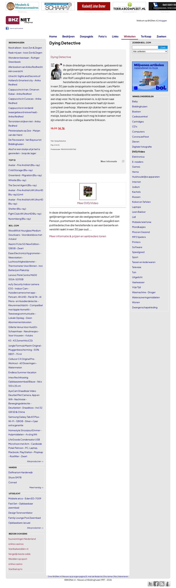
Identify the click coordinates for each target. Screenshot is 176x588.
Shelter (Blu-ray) (17, 208)
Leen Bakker (139, 211)
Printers (136, 241)
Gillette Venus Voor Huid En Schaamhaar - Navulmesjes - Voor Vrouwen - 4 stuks (23, 331)
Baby (135, 101)
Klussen (136, 196)
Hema (135, 171)
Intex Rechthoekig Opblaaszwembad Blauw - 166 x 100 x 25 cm (25, 381)
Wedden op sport (17, 558)
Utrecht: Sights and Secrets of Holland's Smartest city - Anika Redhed (24, 80)
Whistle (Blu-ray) (17, 180)
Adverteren (123, 576)
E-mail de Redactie (94, 576)
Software (137, 247)
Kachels (136, 191)
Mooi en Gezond (141, 231)
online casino (15, 563)
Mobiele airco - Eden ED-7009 (24, 498)
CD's (134, 126)
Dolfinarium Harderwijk (20, 472)
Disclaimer (108, 576)
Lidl (134, 216)
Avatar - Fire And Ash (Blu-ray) (24, 164)
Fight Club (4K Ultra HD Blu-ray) (24, 213)
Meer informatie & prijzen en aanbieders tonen (77, 236)
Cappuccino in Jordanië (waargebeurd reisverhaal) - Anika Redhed (23, 112)
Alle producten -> (35, 461)
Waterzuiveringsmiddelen (146, 297)
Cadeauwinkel (140, 116)
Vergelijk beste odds (19, 553)
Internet (136, 181)
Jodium (136, 186)
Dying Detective (61, 57)
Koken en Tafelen (141, 201)
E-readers (137, 161)
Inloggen (163, 20)
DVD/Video (138, 151)
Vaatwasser (138, 282)
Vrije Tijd (136, 287)
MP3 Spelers (139, 236)
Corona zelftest (140, 136)
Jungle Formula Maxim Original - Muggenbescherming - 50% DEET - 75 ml (25, 349)
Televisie (136, 267)
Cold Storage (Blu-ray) (20, 170)
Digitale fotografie (142, 146)
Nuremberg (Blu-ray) (19, 218)
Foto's (103, 36)
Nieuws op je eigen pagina (74, 576)
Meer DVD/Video (87, 203)
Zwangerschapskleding (144, 307)
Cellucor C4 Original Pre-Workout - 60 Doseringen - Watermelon (22, 363)
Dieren (135, 141)
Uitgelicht (137, 277)
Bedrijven (68, 36)
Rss (115, 576)
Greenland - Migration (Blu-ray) (25, 175)
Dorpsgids (86, 36)
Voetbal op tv (15, 568)
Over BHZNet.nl (54, 576)
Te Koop (146, 36)
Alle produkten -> (35, 528)
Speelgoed (138, 251)
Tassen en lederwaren (143, 262)
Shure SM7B (15, 477)
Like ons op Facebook (16, 28)
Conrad (12, 482)
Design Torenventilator (20, 512)
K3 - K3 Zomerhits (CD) (20, 340)
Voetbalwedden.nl (18, 548)
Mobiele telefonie (141, 221)
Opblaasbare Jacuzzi (19, 522)
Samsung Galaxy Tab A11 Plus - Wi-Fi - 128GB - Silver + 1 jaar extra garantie (24, 421)
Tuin (134, 272)
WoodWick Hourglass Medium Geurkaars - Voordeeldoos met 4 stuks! (25, 234)
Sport (135, 257)
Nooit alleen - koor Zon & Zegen (25, 47)
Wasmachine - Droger (144, 292)
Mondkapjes (139, 226)
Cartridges (138, 121)
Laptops (136, 206)
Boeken (136, 111)
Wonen (136, 302)
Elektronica (138, 156)
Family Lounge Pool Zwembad (24, 517)
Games (136, 166)
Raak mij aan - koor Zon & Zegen (25, 52)
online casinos (16, 543)
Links (115, 36)
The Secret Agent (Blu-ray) (22, 185)
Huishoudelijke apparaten (146, 176)
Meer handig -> (36, 487)
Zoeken (161, 36)
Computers (138, 131)
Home (53, 36)
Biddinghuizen (139, 106)
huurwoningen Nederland (22, 538)
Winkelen (130, 36)
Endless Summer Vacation (22, 372)
